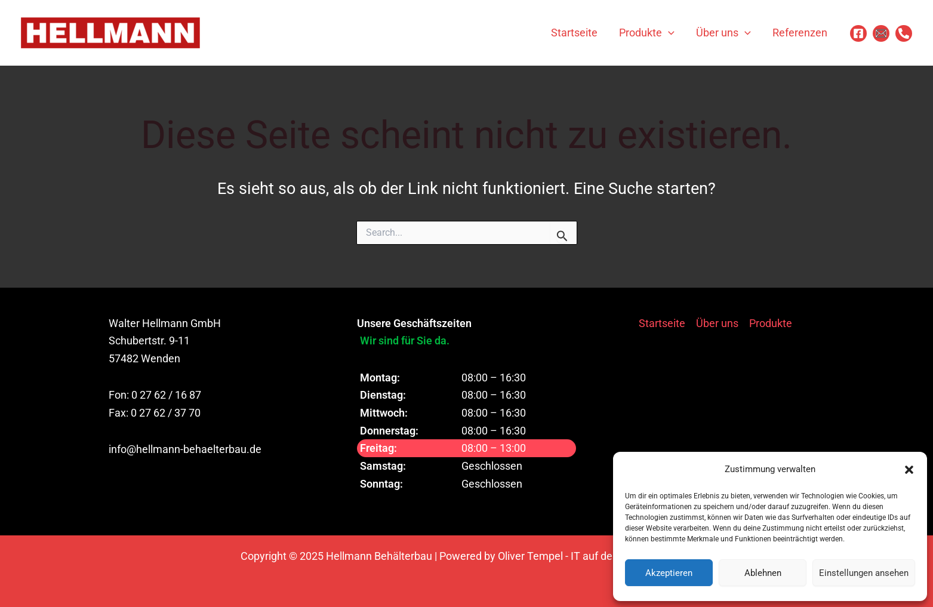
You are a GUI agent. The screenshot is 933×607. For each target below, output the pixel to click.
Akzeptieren (668, 573)
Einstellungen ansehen (864, 573)
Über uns (717, 323)
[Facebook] (858, 33)
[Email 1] (881, 33)
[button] (909, 470)
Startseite (662, 323)
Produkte (770, 323)
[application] (668, 33)
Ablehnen (762, 573)
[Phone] (903, 33)
